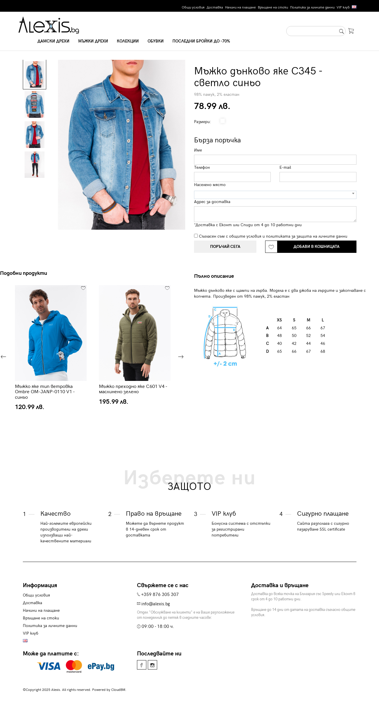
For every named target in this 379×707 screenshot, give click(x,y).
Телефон (202, 167)
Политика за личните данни (312, 7)
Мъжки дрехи (93, 41)
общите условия (245, 236)
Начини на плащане (240, 7)
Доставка (215, 7)
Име (198, 150)
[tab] (216, 276)
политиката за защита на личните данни (306, 236)
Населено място (210, 184)
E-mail (285, 167)
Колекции (128, 41)
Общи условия (193, 7)
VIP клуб (343, 7)
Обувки (156, 41)
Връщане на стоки (273, 7)
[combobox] (275, 195)
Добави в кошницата (316, 246)
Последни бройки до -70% (201, 41)
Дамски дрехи (53, 41)
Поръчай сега (225, 246)
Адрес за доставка (212, 201)
